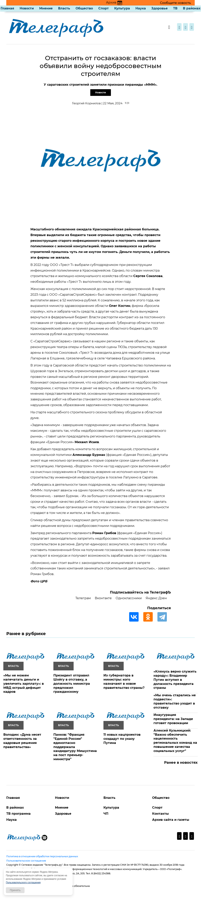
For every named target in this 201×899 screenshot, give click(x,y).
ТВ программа (18, 813)
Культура (122, 8)
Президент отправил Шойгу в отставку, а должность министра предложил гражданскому (71, 684)
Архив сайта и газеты (170, 820)
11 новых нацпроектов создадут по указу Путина (122, 739)
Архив (114, 2)
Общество (84, 8)
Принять (15, 890)
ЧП (105, 813)
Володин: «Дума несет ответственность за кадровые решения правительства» (22, 741)
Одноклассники (129, 598)
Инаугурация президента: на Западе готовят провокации (173, 719)
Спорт (103, 8)
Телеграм (83, 598)
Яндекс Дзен (156, 598)
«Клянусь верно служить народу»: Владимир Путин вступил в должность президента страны (174, 680)
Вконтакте (103, 598)
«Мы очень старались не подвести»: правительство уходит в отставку (174, 701)
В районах (191, 8)
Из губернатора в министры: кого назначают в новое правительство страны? (123, 681)
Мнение (46, 8)
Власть (64, 8)
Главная (7, 8)
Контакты (160, 813)
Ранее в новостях (181, 762)
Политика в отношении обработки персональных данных (42, 856)
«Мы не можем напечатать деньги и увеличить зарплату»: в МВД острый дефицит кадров (23, 684)
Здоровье (159, 8)
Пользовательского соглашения (23, 882)
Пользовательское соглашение (26, 860)
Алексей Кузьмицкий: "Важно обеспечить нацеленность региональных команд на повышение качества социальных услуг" (175, 741)
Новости (27, 8)
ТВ (175, 8)
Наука (140, 8)
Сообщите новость (175, 3)
